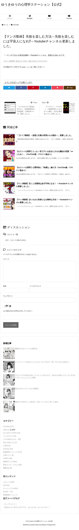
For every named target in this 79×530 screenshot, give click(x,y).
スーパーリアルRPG (10, 488)
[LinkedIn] (45, 88)
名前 (4, 286)
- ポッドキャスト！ (10, 504)
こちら (27, 67)
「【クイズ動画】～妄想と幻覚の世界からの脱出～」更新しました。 (44, 135)
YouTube (16, 25)
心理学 (7, 458)
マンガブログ (9, 436)
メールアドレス (35, 286)
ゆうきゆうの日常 (11, 433)
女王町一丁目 (8, 492)
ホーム (6, 25)
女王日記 (8, 449)
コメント (6, 259)
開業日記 (7, 468)
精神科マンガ (10, 461)
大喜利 (6, 446)
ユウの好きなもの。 (12, 439)
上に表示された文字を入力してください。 (18, 311)
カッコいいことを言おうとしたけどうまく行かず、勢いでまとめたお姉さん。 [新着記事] (43, 362)
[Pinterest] (33, 88)
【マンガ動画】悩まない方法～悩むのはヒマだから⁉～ (25, 61)
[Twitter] (9, 88)
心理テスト (8, 455)
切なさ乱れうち (10, 442)
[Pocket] (57, 88)
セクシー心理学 (8, 482)
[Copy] (70, 88)
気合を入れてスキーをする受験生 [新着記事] (27, 388)
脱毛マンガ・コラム (12, 465)
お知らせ (6, 430)
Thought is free (51, 524)
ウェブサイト (8, 296)
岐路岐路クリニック (12, 452)
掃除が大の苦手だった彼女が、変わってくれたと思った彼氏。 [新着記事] (37, 402)
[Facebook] (21, 88)
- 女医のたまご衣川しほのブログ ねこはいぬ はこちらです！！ (27, 507)
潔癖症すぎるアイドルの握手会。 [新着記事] (27, 348)
